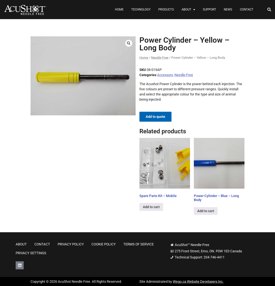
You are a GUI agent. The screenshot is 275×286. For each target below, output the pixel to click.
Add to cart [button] (151, 207)
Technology (141, 9)
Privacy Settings (31, 253)
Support (209, 9)
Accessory (165, 75)
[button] (269, 9)
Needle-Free (159, 57)
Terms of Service (138, 244)
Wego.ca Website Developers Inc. (198, 281)
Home (119, 9)
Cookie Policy (103, 244)
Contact (246, 9)
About (188, 9)
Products (166, 9)
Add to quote (155, 117)
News (228, 9)
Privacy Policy (71, 244)
